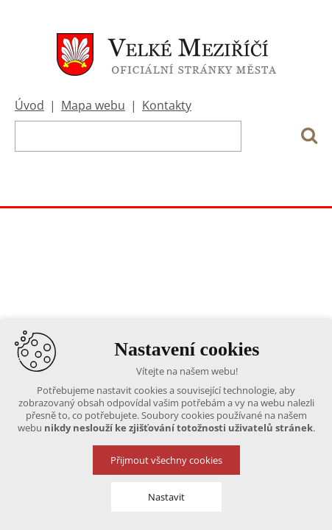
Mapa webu (93, 105)
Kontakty (166, 105)
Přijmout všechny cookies (166, 460)
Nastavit (166, 497)
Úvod (29, 105)
